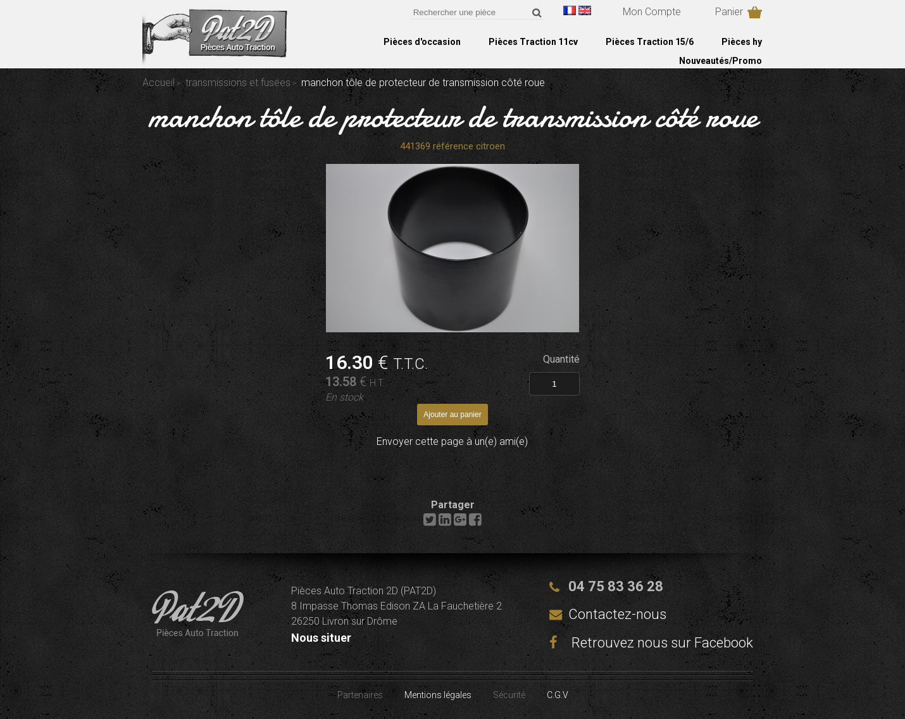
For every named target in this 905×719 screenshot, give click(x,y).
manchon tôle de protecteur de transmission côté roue (453, 116)
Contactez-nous (617, 614)
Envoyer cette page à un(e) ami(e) (452, 441)
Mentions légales (437, 695)
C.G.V (557, 695)
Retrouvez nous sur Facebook (651, 643)
